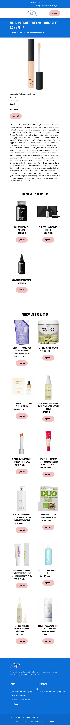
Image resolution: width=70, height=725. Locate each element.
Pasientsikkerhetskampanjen (22, 691)
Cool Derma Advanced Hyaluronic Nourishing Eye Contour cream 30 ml (22, 573)
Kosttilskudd (30, 94)
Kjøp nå (16, 116)
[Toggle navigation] (12, 13)
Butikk (54, 13)
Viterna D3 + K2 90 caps (48, 348)
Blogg (16, 704)
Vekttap (22, 94)
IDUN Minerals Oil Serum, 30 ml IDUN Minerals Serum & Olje (48, 406)
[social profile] (39, 3)
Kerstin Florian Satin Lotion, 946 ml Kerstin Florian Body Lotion (22, 517)
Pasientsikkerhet (20, 696)
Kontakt (24, 721)
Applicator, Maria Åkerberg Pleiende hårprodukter (21, 629)
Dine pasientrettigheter (22, 700)
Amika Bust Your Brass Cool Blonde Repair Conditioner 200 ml (22, 350)
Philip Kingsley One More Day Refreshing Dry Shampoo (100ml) (48, 629)
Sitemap (52, 721)
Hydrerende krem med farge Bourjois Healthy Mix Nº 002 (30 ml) (48, 462)
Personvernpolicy (40, 721)
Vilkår (31, 721)
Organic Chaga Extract (21, 280)
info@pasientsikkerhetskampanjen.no (47, 6)
